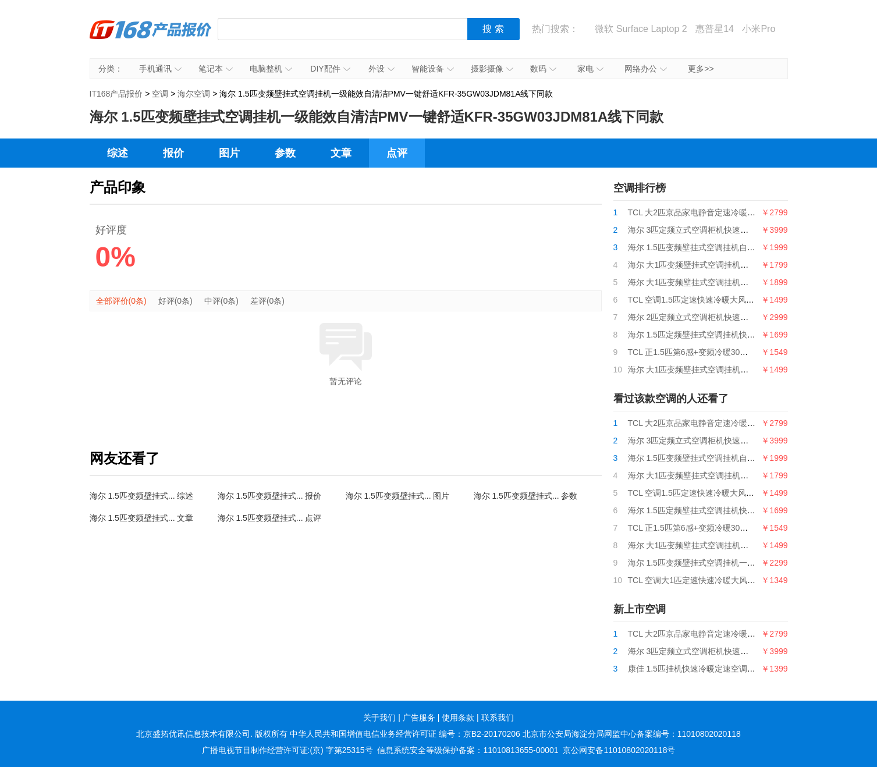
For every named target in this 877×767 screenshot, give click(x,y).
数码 (543, 68)
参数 (285, 153)
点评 (396, 153)
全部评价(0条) (121, 301)
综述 (117, 153)
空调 (160, 93)
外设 (381, 68)
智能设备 (432, 68)
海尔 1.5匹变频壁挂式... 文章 (142, 518)
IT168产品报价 (151, 38)
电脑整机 (271, 68)
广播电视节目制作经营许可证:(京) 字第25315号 (287, 750)
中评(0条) (221, 301)
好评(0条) (175, 301)
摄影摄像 (492, 68)
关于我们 (379, 717)
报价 (173, 153)
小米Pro (758, 29)
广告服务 (419, 717)
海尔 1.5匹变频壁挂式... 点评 (270, 518)
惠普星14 (714, 29)
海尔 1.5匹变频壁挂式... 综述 (142, 495)
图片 (229, 153)
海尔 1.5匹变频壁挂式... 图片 (398, 495)
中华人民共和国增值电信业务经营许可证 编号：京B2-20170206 (405, 733)
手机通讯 (160, 68)
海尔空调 (193, 93)
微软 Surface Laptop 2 (641, 29)
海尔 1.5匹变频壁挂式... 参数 (526, 495)
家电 (590, 68)
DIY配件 (330, 68)
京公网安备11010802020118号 (619, 750)
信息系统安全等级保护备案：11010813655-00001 (467, 750)
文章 (341, 153)
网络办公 (645, 68)
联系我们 (497, 717)
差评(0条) (267, 301)
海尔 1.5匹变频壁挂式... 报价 (270, 495)
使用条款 (458, 717)
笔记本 (215, 68)
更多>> (700, 68)
